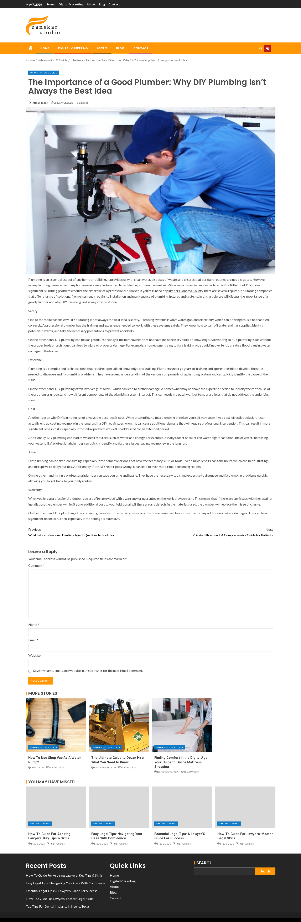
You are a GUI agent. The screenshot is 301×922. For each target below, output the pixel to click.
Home (51, 4)
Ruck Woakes (40, 102)
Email (33, 640)
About (92, 4)
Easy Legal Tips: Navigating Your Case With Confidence (65, 883)
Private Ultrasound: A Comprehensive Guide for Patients (212, 532)
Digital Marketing (71, 4)
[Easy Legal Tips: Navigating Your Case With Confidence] (119, 807)
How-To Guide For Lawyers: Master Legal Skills (59, 899)
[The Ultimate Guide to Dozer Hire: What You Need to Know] (119, 725)
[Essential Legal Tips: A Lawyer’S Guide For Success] (182, 807)
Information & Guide (43, 72)
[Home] (30, 48)
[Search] (260, 48)
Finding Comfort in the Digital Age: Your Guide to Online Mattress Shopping (181, 762)
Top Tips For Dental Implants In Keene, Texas (58, 906)
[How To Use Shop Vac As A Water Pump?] (56, 725)
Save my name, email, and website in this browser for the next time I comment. (88, 670)
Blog (103, 4)
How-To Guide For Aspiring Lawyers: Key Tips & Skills (64, 875)
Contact (116, 4)
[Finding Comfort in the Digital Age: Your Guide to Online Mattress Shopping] (182, 725)
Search (204, 863)
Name (33, 624)
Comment (36, 565)
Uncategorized (40, 823)
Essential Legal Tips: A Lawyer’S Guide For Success (61, 891)
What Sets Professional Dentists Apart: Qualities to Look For (89, 532)
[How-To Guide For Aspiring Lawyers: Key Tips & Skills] (56, 807)
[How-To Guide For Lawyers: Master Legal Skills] (245, 807)
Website (34, 655)
